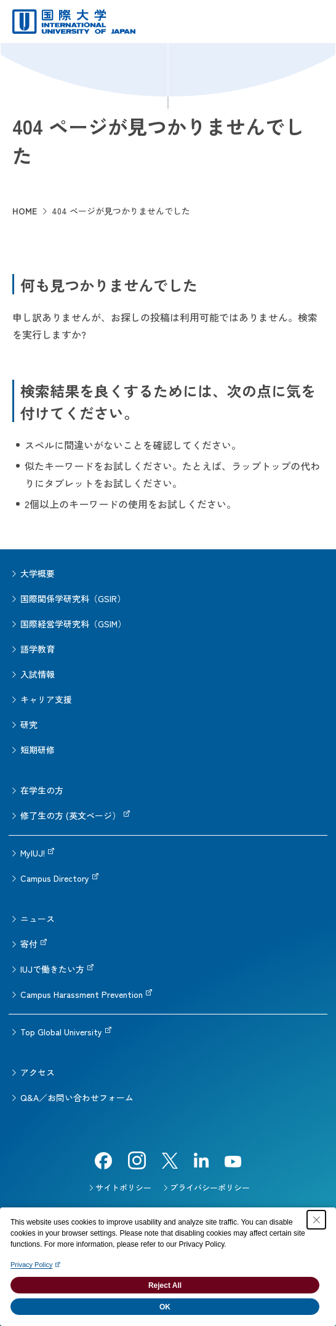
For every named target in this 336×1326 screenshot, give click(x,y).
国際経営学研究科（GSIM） (73, 624)
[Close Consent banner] (316, 1219)
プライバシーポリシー (210, 1187)
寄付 (29, 944)
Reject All (165, 1285)
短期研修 (37, 749)
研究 (29, 724)
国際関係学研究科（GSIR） (73, 598)
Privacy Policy (31, 1264)
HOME (24, 211)
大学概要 (37, 573)
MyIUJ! (32, 853)
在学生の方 (41, 790)
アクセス (37, 1072)
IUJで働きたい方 (52, 969)
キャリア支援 (46, 699)
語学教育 (37, 649)
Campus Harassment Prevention (81, 994)
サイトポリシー (123, 1187)
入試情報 (37, 674)
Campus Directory (54, 878)
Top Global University (61, 1032)
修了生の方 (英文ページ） (70, 815)
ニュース (37, 918)
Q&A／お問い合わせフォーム (77, 1097)
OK (164, 1307)
